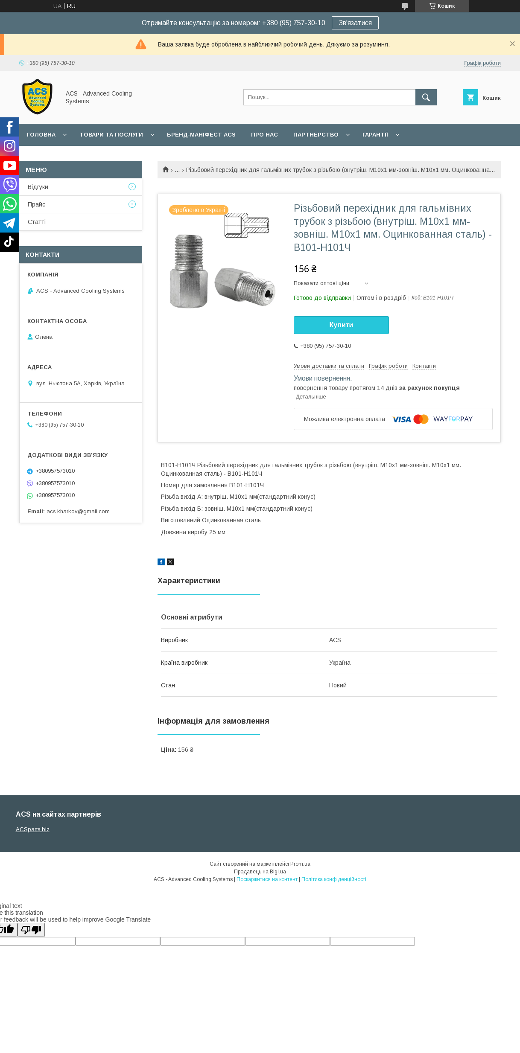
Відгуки (38, 186)
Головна (41, 134)
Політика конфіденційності (333, 879)
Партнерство (316, 134)
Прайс (36, 204)
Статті (37, 221)
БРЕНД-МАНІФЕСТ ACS (201, 134)
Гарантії (375, 134)
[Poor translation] (31, 930)
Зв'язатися (355, 22)
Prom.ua (300, 864)
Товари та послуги (111, 134)
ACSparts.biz (33, 829)
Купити (341, 325)
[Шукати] (426, 97)
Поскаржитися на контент (267, 879)
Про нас (264, 134)
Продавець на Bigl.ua (260, 872)
